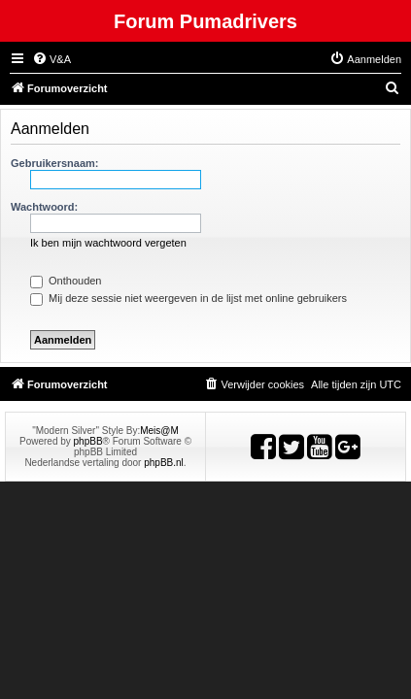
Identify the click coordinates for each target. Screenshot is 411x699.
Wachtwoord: (44, 207)
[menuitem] (51, 59)
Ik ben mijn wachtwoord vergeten (108, 243)
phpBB (88, 441)
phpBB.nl (164, 462)
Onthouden (66, 280)
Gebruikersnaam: (54, 163)
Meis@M (159, 430)
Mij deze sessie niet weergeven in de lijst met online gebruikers (188, 298)
